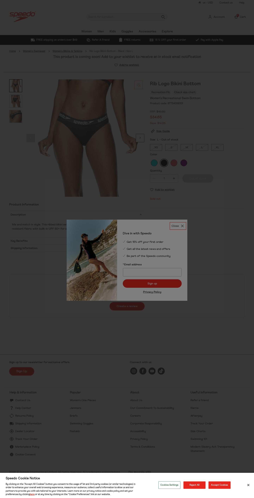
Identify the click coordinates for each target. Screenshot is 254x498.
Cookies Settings (169, 485)
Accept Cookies (219, 485)
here (32, 494)
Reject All (194, 485)
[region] (127, 485)
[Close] (248, 485)
